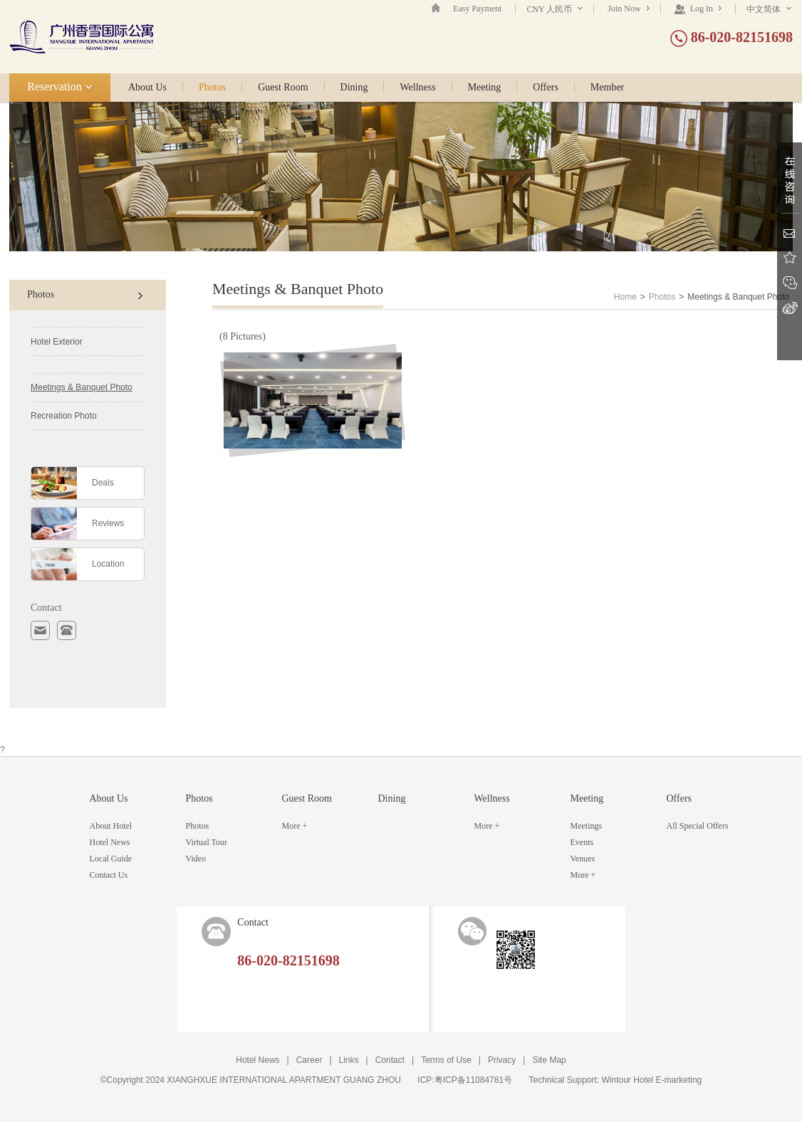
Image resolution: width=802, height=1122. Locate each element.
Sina (789, 307)
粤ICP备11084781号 (473, 1080)
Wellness (417, 88)
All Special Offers (698, 826)
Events (582, 842)
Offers (545, 88)
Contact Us (109, 875)
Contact (390, 1060)
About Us (147, 88)
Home (625, 297)
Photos (212, 88)
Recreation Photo (64, 416)
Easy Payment (477, 9)
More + (295, 826)
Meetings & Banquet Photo (81, 387)
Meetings (587, 826)
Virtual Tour (207, 842)
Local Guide (111, 859)
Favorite (789, 258)
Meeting (484, 88)
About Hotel (111, 826)
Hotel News (110, 842)
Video (196, 859)
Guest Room (283, 88)
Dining (354, 88)
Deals (103, 483)
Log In (698, 9)
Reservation (59, 86)
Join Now (628, 9)
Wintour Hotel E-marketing (652, 1080)
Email (789, 233)
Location (108, 564)
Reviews (108, 523)
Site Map (549, 1060)
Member (607, 88)
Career (309, 1060)
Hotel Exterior (57, 342)
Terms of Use (446, 1060)
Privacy (502, 1060)
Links (349, 1060)
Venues (583, 859)
